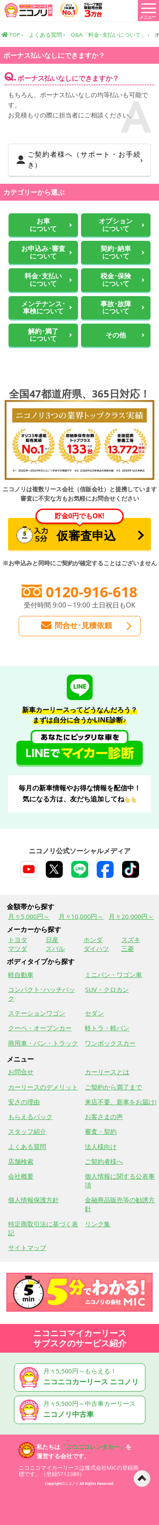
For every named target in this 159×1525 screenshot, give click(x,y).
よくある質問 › (47, 34)
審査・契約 (101, 1131)
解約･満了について (43, 335)
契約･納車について (115, 252)
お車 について (43, 225)
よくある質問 (27, 1146)
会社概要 (20, 1176)
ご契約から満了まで (113, 1087)
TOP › (12, 34)
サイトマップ (27, 1247)
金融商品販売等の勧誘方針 (120, 1204)
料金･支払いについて (43, 279)
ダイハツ (96, 948)
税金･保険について (115, 279)
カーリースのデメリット (43, 1087)
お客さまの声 (104, 1116)
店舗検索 (20, 1161)
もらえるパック (30, 1116)
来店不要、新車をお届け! (120, 1101)
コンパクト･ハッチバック (41, 993)
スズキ (130, 939)
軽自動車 (20, 974)
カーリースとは (107, 1072)
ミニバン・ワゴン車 (113, 974)
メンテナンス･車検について (43, 307)
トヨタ (17, 939)
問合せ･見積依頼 (76, 625)
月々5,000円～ (29, 916)
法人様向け (101, 1146)
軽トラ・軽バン (107, 1028)
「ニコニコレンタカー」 (93, 1447)
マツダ (17, 948)
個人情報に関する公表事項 (120, 1180)
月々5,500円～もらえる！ (81, 1377)
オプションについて (116, 225)
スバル (55, 948)
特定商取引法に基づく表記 (43, 1228)
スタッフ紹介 (27, 1131)
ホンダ (93, 939)
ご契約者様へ (104, 1161)
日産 (52, 939)
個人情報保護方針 (33, 1199)
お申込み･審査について (43, 252)
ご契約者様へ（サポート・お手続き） (79, 160)
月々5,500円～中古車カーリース (81, 1410)
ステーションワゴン (36, 1013)
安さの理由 (24, 1101)
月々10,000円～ (81, 916)
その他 (116, 335)
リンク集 (97, 1224)
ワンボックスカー (110, 1043)
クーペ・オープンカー (40, 1028)
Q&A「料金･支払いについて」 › (110, 34)
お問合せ (20, 1072)
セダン (94, 1013)
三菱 (127, 948)
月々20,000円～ (131, 916)
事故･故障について (115, 307)
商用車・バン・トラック (43, 1043)
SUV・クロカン (106, 989)
